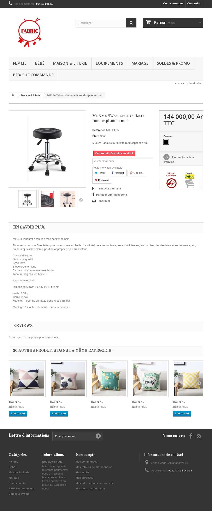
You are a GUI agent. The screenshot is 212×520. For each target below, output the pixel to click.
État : (95, 136)
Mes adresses (84, 477)
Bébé (40, 63)
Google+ (137, 172)
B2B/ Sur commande (33, 74)
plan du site (194, 83)
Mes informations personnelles (95, 483)
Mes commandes (86, 461)
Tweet (100, 172)
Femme (19, 63)
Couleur (168, 136)
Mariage (139, 63)
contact (179, 83)
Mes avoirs (82, 472)
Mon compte (85, 455)
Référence (98, 130)
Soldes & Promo (173, 63)
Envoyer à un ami (110, 188)
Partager (118, 172)
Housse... (15, 402)
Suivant (81, 200)
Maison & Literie (70, 63)
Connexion (194, 3)
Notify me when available (107, 167)
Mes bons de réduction (90, 488)
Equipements (109, 63)
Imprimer (104, 200)
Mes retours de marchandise (94, 467)
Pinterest (102, 180)
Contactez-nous (173, 3)
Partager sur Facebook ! (111, 194)
